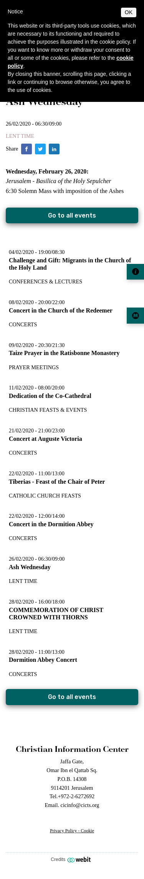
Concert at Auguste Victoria (45, 438)
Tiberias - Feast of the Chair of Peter (57, 481)
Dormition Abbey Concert (43, 659)
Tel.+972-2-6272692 (72, 796)
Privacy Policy (63, 830)
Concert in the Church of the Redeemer (61, 310)
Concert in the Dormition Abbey (51, 524)
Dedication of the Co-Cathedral (50, 396)
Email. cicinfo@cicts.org (72, 805)
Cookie (87, 830)
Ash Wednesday (30, 567)
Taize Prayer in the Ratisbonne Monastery (64, 353)
